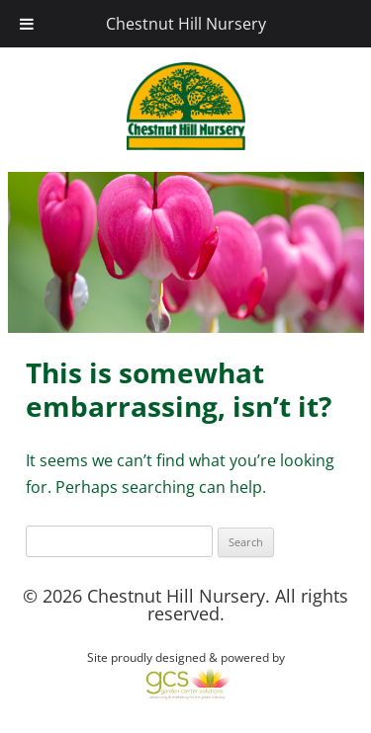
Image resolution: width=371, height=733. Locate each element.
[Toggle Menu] (26, 23)
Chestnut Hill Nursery (186, 24)
